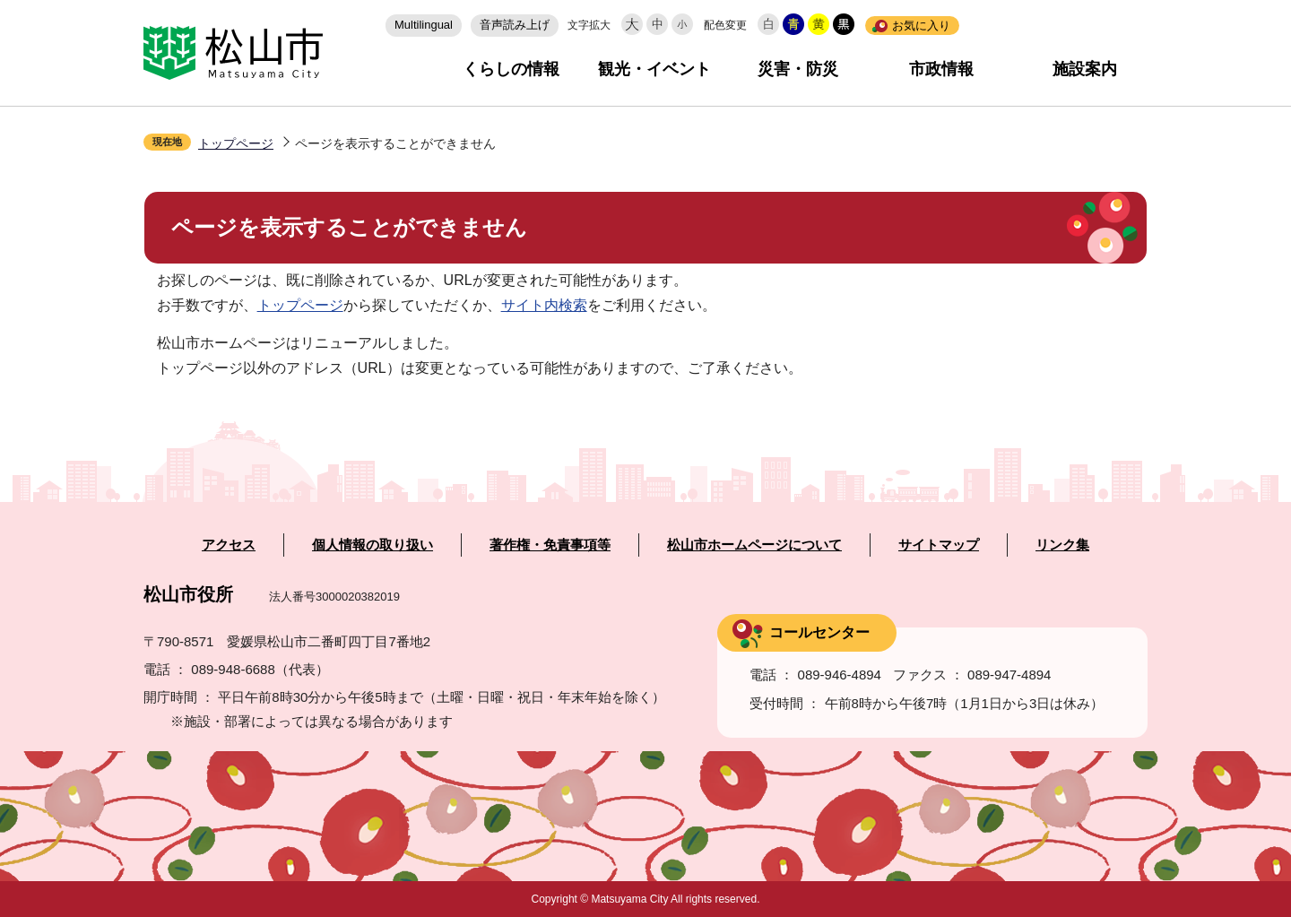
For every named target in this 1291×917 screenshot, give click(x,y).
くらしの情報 (511, 69)
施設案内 (1085, 69)
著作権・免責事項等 (550, 545)
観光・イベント (654, 69)
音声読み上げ (515, 24)
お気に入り (921, 25)
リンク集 (1062, 545)
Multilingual (423, 24)
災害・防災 (798, 69)
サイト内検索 (544, 305)
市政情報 (941, 69)
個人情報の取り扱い (372, 545)
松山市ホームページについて (754, 545)
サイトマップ (938, 545)
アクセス (229, 545)
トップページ (235, 143)
